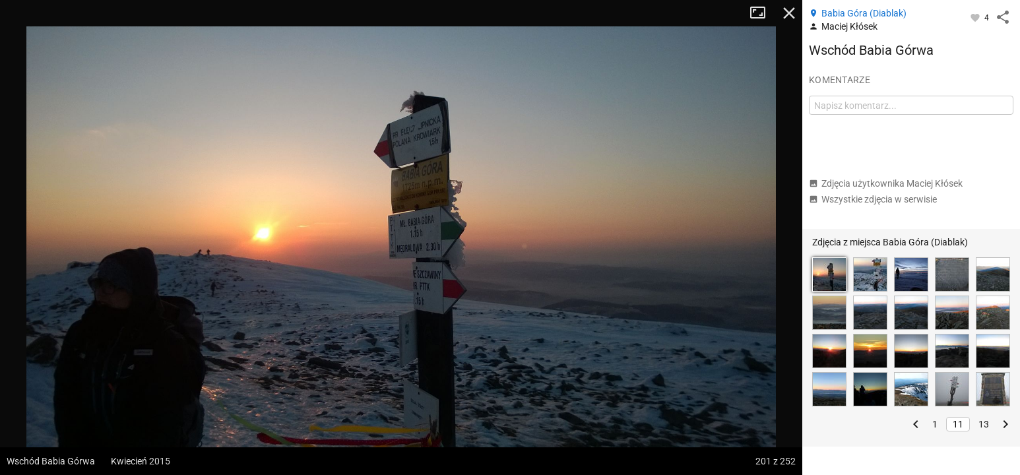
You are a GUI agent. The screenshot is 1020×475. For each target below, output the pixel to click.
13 (983, 424)
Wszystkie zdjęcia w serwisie (873, 199)
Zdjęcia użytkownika (886, 183)
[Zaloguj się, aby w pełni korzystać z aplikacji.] (976, 17)
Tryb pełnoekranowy (762, 13)
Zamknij (789, 13)
